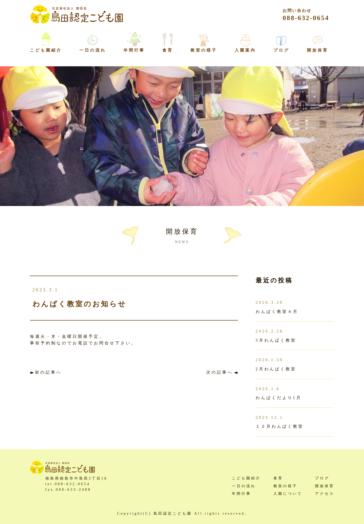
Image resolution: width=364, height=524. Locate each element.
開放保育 (317, 50)
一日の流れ (92, 50)
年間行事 (134, 50)
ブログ (281, 50)
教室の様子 (203, 50)
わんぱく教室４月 (277, 311)
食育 (167, 50)
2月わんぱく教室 (276, 369)
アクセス (324, 494)
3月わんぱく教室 (276, 340)
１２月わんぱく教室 (280, 426)
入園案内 (245, 50)
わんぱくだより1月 (279, 397)
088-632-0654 (306, 15)
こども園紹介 (246, 478)
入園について (287, 494)
